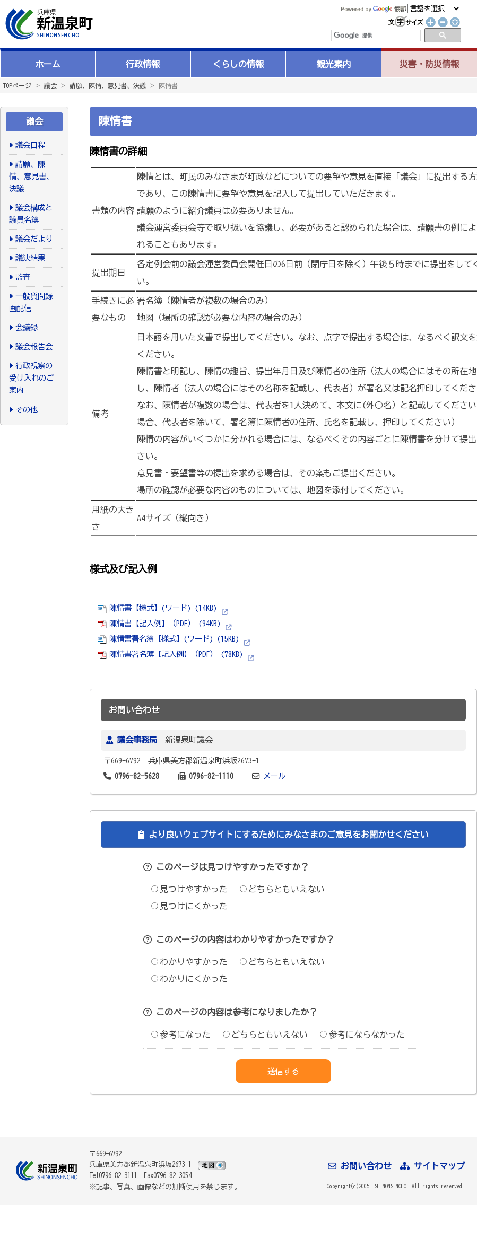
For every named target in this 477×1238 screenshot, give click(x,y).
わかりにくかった (189, 978)
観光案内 (334, 64)
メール (274, 776)
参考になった (181, 1034)
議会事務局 (137, 740)
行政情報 (143, 64)
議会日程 (30, 145)
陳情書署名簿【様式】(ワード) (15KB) (168, 639)
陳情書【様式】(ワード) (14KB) (157, 608)
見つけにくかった (189, 906)
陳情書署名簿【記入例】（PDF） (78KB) (170, 654)
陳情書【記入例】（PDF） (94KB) (159, 623)
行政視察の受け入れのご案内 (31, 378)
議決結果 (30, 258)
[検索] (375, 35)
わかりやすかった (189, 962)
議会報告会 (34, 346)
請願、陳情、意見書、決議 (108, 85)
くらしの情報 (238, 64)
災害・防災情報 (429, 64)
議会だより (34, 239)
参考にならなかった (362, 1034)
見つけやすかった (189, 889)
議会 (50, 85)
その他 (26, 410)
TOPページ (17, 85)
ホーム (47, 64)
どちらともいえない (282, 889)
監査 (22, 277)
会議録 (26, 327)
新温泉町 (48, 24)
